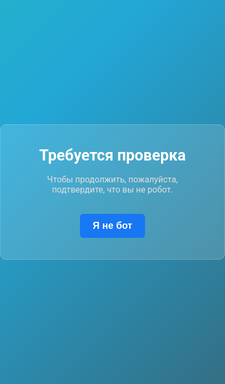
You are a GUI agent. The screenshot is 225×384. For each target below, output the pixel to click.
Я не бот (112, 225)
